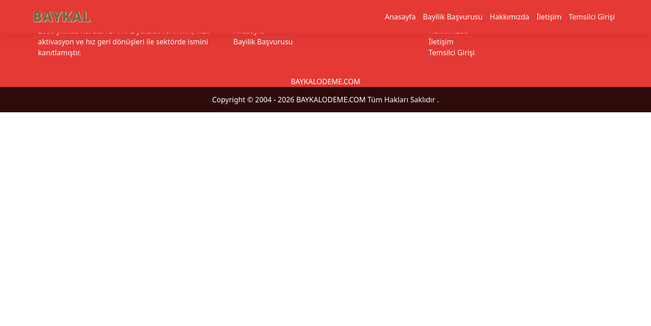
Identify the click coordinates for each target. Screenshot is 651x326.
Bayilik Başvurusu (453, 17)
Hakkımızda (509, 17)
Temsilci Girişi (592, 17)
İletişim (549, 17)
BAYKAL (61, 16)
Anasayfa (400, 17)
